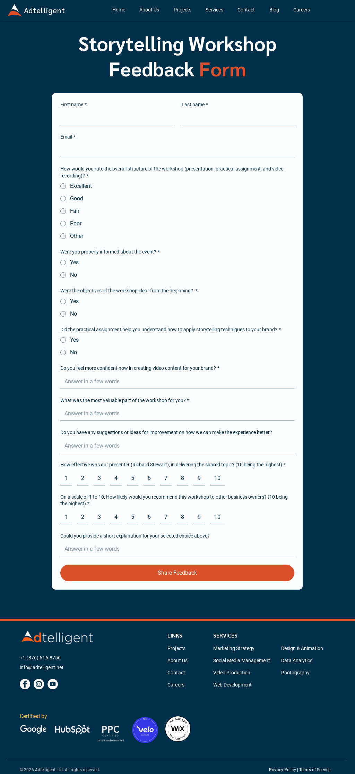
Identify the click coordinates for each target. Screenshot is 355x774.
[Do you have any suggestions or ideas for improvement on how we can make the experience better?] (175, 446)
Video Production (231, 672)
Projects (176, 648)
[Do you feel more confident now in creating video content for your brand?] (175, 382)
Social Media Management (241, 660)
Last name (195, 104)
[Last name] (236, 118)
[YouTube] (52, 684)
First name (73, 104)
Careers (175, 685)
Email (68, 137)
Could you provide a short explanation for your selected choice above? (135, 536)
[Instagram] (39, 684)
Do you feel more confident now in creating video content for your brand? (139, 368)
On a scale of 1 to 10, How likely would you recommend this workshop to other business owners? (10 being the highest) (174, 500)
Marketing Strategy (233, 648)
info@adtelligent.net (41, 667)
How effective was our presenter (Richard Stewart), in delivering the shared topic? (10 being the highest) (173, 464)
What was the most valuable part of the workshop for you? (124, 400)
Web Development (232, 685)
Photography (295, 672)
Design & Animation (302, 648)
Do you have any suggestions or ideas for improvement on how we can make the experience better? (166, 432)
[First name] (114, 118)
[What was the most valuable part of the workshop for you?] (175, 414)
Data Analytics (296, 660)
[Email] (175, 150)
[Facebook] (25, 684)
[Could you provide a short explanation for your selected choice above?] (175, 549)
